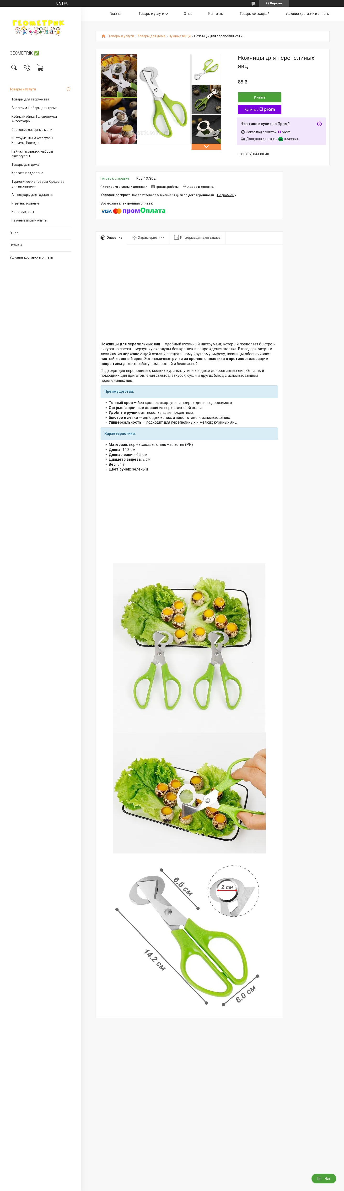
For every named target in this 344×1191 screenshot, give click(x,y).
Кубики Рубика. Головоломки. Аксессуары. (34, 119)
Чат (324, 1178)
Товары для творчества (30, 99)
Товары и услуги (23, 89)
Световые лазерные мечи (31, 130)
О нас (14, 233)
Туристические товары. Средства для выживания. (37, 184)
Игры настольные (25, 203)
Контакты (216, 14)
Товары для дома (25, 164)
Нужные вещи (180, 36)
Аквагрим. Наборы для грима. (34, 108)
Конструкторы (22, 212)
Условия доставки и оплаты (32, 257)
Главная (116, 14)
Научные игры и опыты (29, 220)
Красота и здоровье (27, 173)
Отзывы (16, 245)
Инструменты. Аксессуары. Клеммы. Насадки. (32, 140)
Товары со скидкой (254, 14)
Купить (259, 97)
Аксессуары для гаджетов (32, 195)
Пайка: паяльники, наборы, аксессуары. (32, 154)
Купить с (260, 109)
